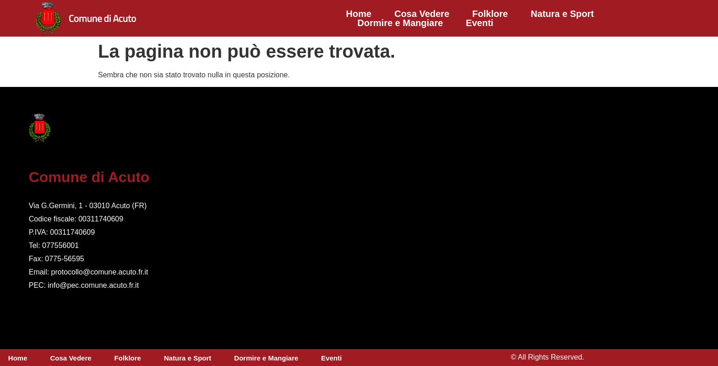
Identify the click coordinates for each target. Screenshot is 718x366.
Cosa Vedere (421, 13)
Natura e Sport (562, 13)
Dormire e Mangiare (400, 22)
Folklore (490, 13)
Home (359, 13)
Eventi (479, 22)
